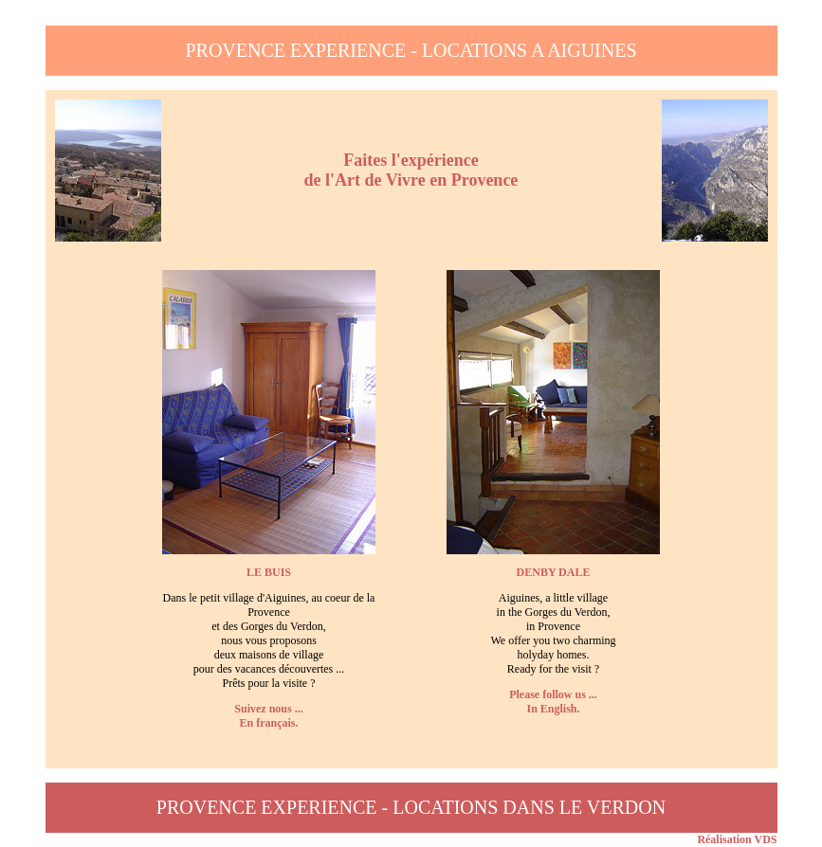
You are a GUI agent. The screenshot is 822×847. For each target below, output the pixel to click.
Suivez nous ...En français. (268, 716)
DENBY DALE (554, 572)
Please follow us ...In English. (553, 701)
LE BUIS (269, 572)
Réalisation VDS (736, 839)
